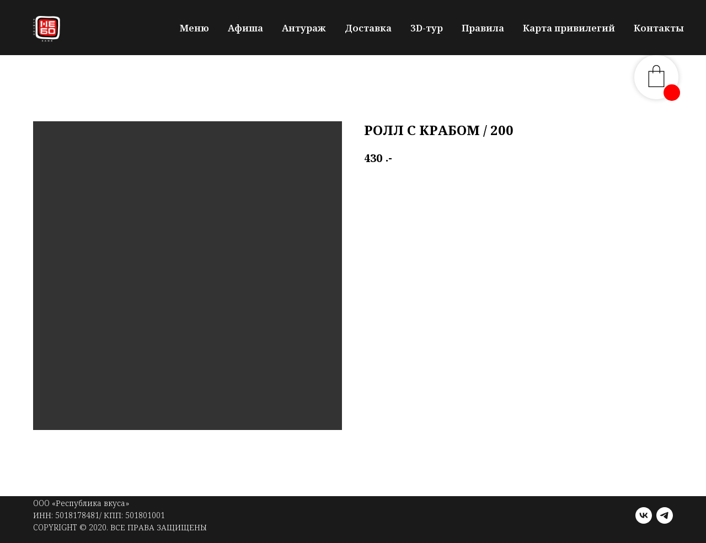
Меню (194, 27)
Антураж (304, 27)
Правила (483, 27)
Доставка (368, 27)
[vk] (643, 515)
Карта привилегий (569, 27)
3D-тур (426, 27)
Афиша (245, 27)
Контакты (659, 27)
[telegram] (664, 515)
